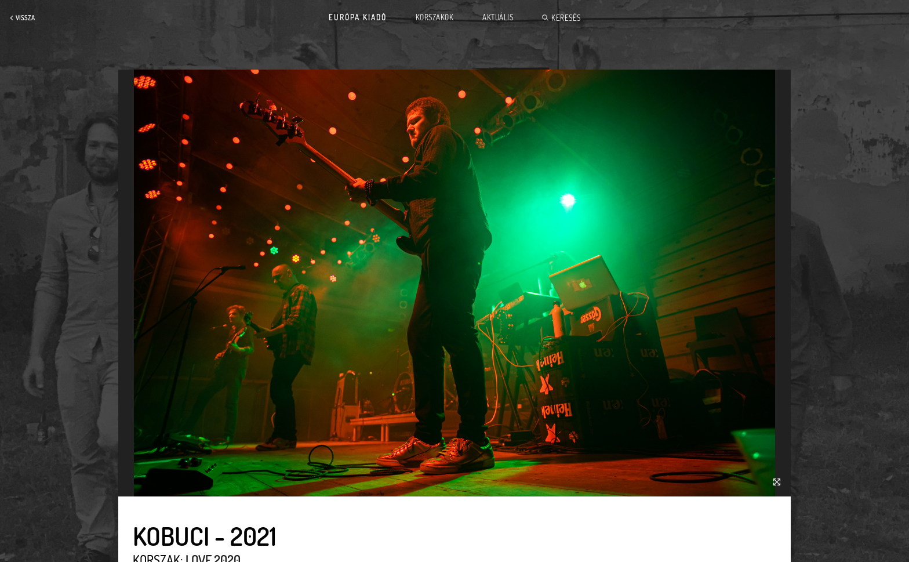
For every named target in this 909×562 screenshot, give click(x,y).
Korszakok (435, 17)
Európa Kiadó (358, 17)
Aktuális (497, 17)
